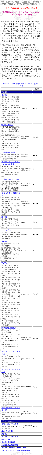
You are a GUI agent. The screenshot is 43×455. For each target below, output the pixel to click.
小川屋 (4, 95)
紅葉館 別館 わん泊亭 (10, 179)
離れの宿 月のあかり (9, 328)
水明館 (4, 241)
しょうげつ (6, 230)
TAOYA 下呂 (6, 263)
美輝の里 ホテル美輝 (9, 424)
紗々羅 (4, 217)
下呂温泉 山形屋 (8, 152)
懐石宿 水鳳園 (7, 125)
